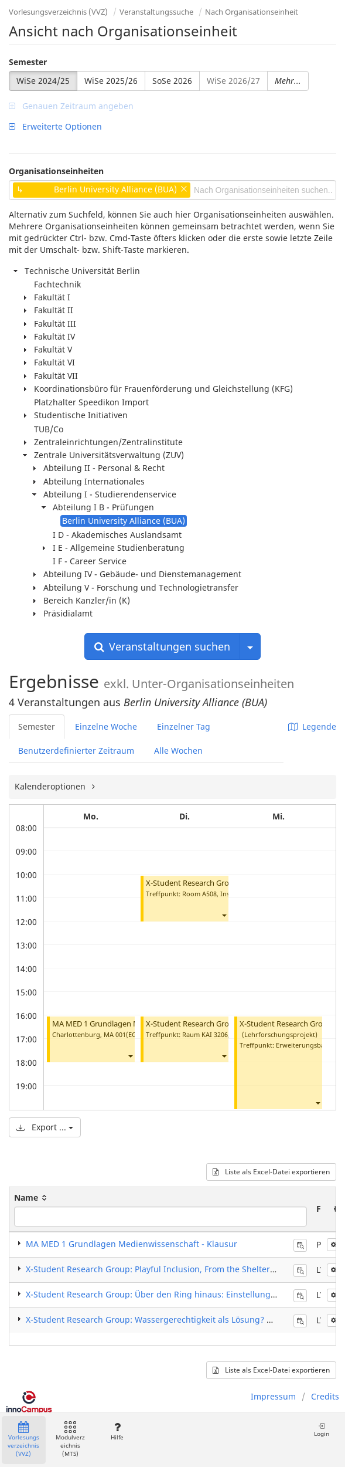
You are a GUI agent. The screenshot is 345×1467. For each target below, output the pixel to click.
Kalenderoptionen (51, 786)
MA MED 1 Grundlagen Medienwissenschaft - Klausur (131, 1243)
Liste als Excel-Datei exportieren (271, 1172)
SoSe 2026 (172, 80)
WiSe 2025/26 (111, 80)
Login (321, 1430)
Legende (312, 726)
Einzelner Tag (183, 726)
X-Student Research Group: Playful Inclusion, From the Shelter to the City (169, 1269)
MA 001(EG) (121, 1034)
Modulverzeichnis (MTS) (70, 1440)
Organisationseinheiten (56, 171)
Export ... (44, 1127)
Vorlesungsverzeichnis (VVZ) (58, 11)
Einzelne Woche (106, 726)
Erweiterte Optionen (55, 126)
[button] (130, 1056)
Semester (28, 61)
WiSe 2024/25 (43, 80)
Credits (325, 1396)
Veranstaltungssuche (156, 11)
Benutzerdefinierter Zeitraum (76, 750)
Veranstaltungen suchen (162, 646)
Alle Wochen (178, 750)
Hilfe (117, 1431)
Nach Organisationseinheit (251, 11)
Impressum (273, 1396)
